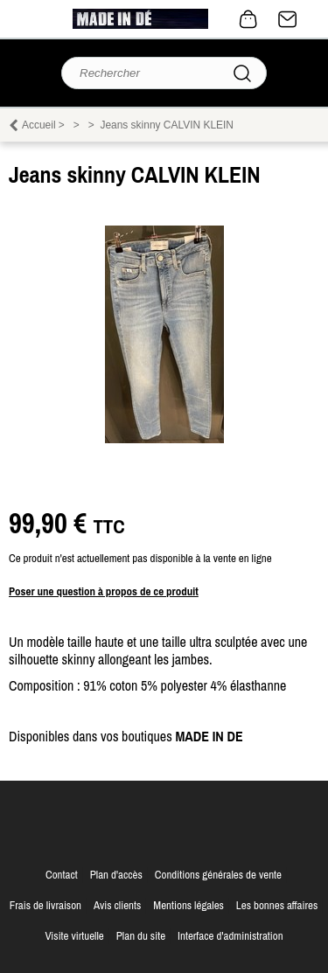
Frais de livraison (45, 905)
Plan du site (140, 935)
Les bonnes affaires (277, 905)
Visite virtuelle (74, 935)
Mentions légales (188, 905)
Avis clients (117, 905)
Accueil (39, 125)
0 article (248, 19)
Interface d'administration (230, 935)
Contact (288, 19)
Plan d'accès (116, 874)
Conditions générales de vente (218, 874)
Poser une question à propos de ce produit (104, 591)
